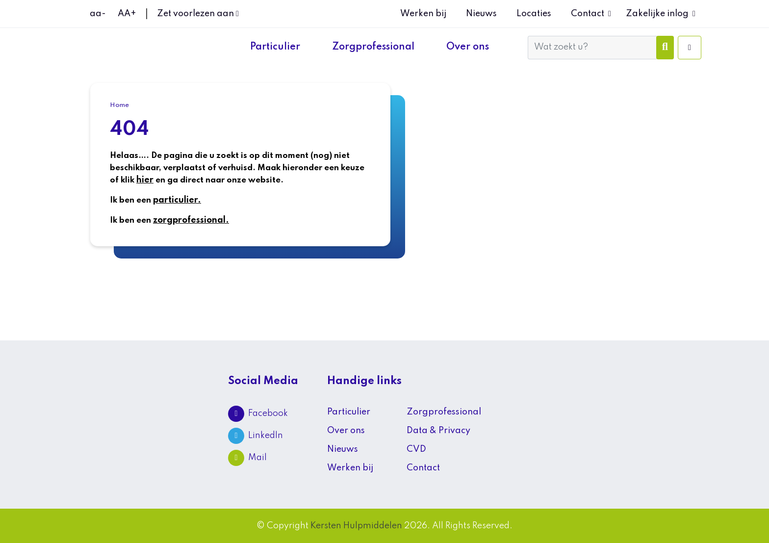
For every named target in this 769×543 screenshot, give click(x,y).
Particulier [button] (276, 47)
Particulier (348, 412)
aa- (98, 13)
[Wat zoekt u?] (592, 47)
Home (119, 105)
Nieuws (481, 13)
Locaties (533, 13)
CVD (416, 449)
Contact (587, 13)
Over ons (346, 430)
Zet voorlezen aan (198, 13)
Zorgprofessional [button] (374, 47)
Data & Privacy (438, 430)
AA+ (127, 13)
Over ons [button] (468, 47)
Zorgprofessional (444, 412)
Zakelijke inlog (657, 13)
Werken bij (423, 13)
